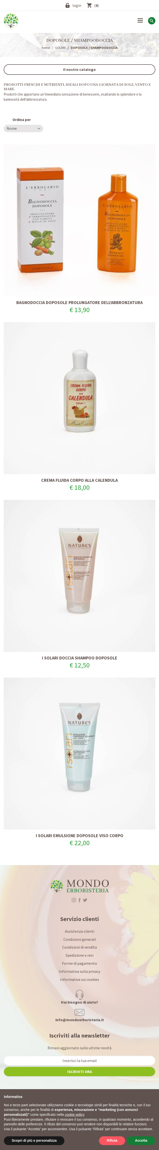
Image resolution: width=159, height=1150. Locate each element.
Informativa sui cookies (79, 979)
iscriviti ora (79, 1071)
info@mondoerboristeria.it (79, 1019)
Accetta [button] (141, 1140)
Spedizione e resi (79, 955)
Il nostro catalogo (79, 69)
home (46, 47)
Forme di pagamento (79, 963)
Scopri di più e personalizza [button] (34, 1140)
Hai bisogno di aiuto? (79, 1002)
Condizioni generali (79, 939)
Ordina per (21, 119)
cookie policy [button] (74, 1115)
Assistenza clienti (79, 931)
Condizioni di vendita (79, 947)
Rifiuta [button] (112, 1140)
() (96, 5)
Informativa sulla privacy (79, 971)
